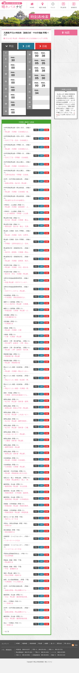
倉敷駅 (46, 643)
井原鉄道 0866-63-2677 (23, 649)
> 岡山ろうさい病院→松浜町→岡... (16, 380)
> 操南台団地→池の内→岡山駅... (16, 183)
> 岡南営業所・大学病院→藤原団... (16, 493)
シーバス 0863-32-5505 (58, 652)
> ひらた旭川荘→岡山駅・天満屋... (16, 304)
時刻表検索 (33, 643)
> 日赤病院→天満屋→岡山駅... (15, 467)
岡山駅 (40, 643)
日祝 (46, 130)
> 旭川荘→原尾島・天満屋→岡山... (16, 252)
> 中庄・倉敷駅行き (11, 569)
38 (43, 55)
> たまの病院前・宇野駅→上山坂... (16, 213)
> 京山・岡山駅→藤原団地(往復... (16, 597)
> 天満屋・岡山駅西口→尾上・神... (16, 480)
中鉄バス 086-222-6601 (23, 655)
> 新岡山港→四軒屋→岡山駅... (15, 453)
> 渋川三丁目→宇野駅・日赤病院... (16, 157)
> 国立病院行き (9, 532)
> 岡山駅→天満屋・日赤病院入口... (16, 132)
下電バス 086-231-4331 (42, 652)
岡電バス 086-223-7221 (56, 649)
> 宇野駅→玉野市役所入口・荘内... (16, 243)
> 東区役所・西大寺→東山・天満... (16, 226)
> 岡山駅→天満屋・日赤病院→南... (16, 192)
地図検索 (24, 643)
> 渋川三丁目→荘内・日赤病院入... (16, 140)
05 (36, 63)
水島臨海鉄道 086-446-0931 (40, 655)
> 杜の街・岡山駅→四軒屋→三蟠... (16, 427)
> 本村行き (8, 525)
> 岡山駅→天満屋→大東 (12, 330)
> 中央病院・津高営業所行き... (15, 297)
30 (13, 60)
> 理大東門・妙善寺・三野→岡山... (16, 343)
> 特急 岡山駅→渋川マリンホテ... (16, 282)
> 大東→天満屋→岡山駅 (12, 336)
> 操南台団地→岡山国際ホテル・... (16, 590)
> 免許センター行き (11, 519)
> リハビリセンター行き (12, 549)
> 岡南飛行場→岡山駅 (12, 356)
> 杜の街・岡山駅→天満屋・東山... (16, 220)
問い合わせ (67, 643)
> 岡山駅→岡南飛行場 (12, 363)
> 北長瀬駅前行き (10, 317)
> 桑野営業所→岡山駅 (12, 447)
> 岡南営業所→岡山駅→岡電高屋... (16, 512)
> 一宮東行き (8, 603)
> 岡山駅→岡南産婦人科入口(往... (16, 473)
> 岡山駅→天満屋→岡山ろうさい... (16, 371)
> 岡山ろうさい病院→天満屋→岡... (16, 388)
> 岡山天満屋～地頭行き (12, 575)
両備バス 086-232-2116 (58, 655)
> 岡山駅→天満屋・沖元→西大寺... (16, 267)
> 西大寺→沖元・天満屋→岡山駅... (16, 274)
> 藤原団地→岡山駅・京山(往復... (16, 486)
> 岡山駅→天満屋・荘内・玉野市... (16, 235)
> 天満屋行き (8, 323)
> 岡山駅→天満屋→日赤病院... (15, 460)
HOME (18, 643)
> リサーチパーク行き (12, 540)
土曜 (41, 130)
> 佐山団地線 (8, 555)
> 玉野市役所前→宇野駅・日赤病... (16, 175)
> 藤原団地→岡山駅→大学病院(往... (17, 499)
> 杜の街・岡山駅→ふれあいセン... (16, 414)
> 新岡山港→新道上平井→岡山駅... (16, 408)
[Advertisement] (65, 75)
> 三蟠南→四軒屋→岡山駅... (14, 441)
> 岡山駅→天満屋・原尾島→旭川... (16, 261)
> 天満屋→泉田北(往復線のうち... (16, 395)
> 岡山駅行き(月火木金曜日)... (15, 200)
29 (43, 85)
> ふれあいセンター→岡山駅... (15, 434)
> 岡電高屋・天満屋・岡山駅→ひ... (16, 310)
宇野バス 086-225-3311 (39, 649)
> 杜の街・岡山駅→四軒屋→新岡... (16, 401)
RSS (76, 645)
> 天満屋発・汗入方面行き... (14, 582)
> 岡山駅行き (8, 562)
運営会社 (59, 643)
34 (36, 93)
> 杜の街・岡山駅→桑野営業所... (16, 421)
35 (43, 63)
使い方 (53, 643)
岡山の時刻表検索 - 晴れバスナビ (43, 662)
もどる (6, 631)
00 (13, 67)
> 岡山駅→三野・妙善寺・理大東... (16, 350)
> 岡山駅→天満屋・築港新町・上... (16, 207)
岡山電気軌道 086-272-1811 (24, 652)
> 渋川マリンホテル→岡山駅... (15, 291)
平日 (35, 130)
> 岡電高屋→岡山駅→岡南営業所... (16, 506)
